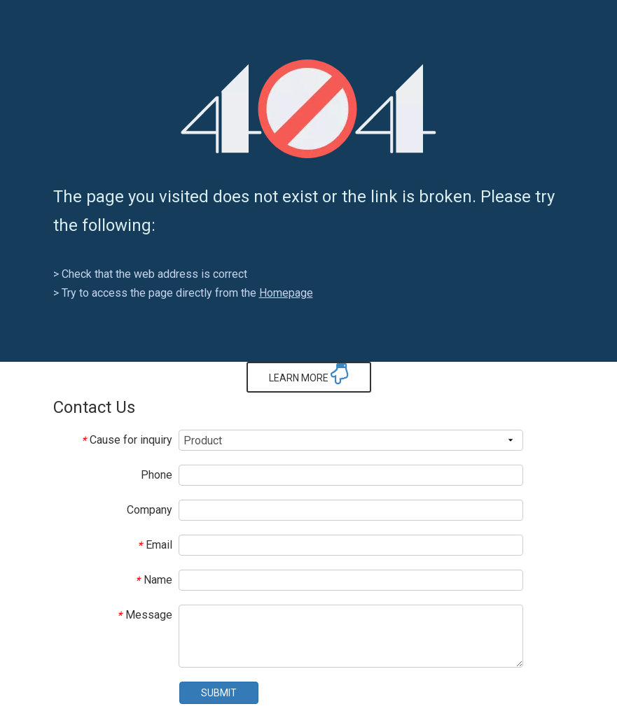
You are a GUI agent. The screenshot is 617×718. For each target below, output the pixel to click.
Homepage (286, 293)
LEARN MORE (309, 373)
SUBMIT (219, 692)
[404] (308, 108)
